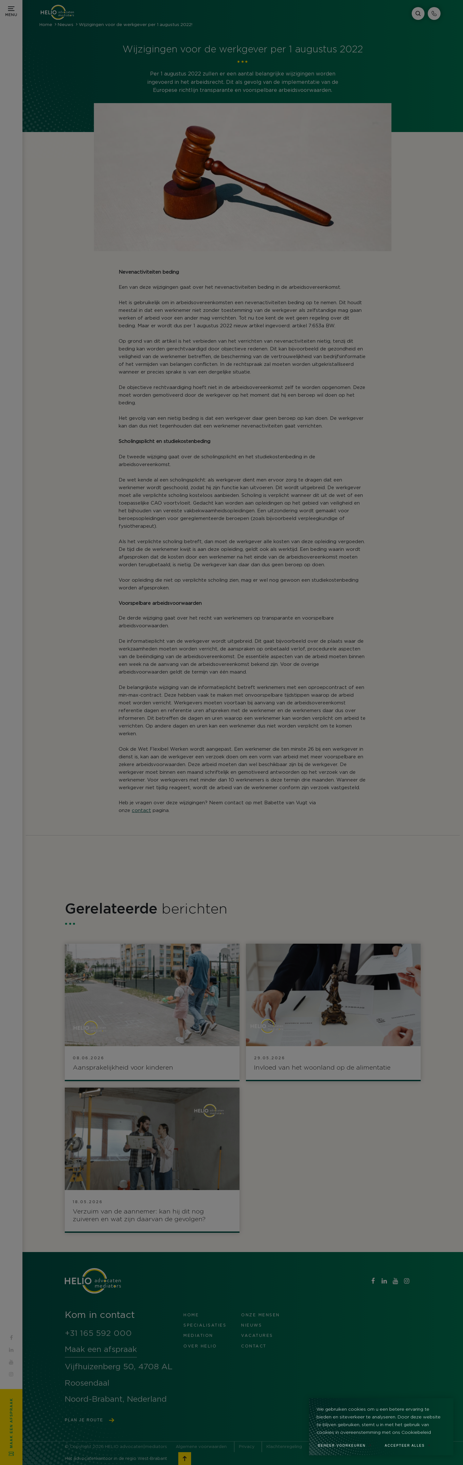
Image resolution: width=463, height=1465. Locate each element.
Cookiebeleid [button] (416, 1432)
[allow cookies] (411, 1443)
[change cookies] (348, 1443)
